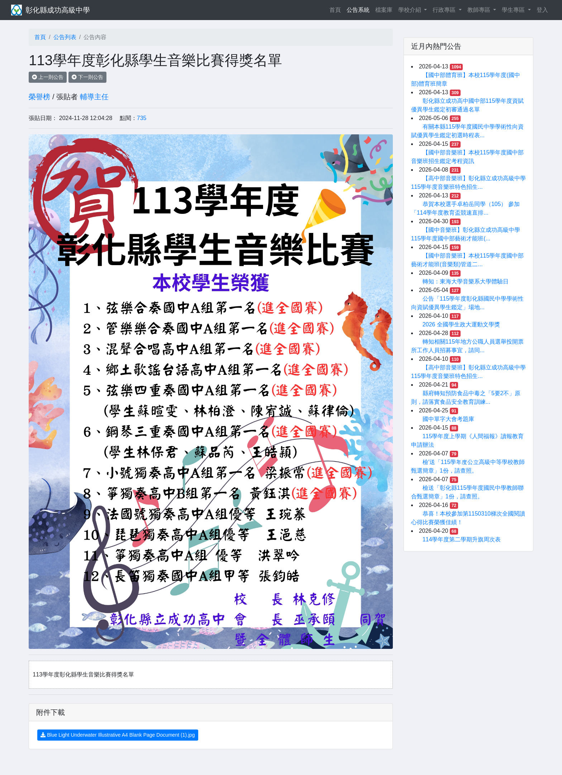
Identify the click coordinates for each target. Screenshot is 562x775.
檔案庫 (383, 10)
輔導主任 (94, 97)
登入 (542, 10)
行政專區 (445, 10)
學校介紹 (410, 10)
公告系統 (358, 10)
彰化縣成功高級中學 (57, 10)
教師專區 (479, 10)
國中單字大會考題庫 (448, 419)
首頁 (336, 9)
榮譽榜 (39, 97)
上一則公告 (47, 77)
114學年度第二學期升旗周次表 (462, 539)
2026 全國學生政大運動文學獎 (461, 324)
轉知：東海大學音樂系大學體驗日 (466, 281)
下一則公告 (87, 77)
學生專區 (514, 10)
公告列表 (64, 37)
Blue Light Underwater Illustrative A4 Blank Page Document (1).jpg (118, 735)
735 (142, 118)
